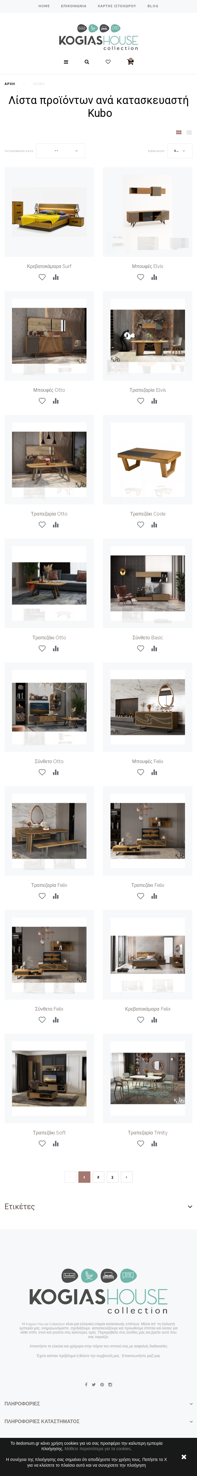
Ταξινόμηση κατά (19, 151)
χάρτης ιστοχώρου (117, 6)
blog (153, 6)
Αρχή (10, 84)
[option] (147, 212)
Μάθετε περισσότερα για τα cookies (98, 1448)
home (44, 6)
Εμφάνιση (156, 151)
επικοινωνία (73, 6)
